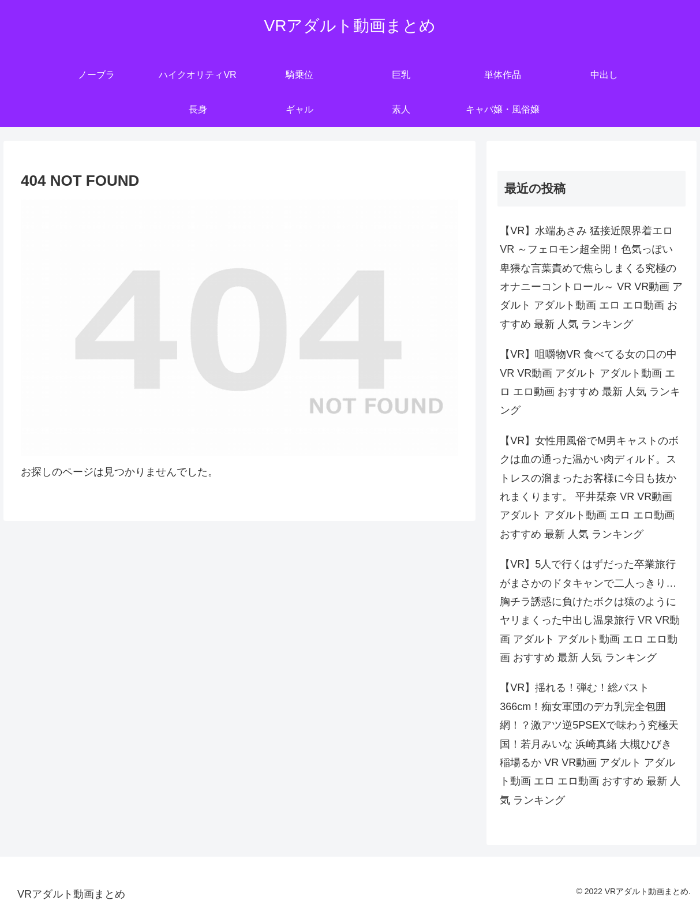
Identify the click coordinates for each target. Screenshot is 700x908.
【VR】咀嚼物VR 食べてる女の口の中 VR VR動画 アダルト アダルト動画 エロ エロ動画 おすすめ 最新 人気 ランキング (590, 382)
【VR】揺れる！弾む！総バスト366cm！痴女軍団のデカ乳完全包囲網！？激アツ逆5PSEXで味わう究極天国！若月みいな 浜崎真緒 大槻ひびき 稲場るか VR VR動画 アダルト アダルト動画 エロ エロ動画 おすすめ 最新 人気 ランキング (590, 743)
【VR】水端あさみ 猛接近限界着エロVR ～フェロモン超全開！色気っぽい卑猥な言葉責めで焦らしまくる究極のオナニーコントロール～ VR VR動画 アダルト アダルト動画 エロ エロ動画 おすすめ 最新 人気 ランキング (591, 277)
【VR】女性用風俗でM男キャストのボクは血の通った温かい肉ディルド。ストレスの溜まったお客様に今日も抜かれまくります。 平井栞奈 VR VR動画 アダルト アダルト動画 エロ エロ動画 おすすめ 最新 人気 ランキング (589, 487)
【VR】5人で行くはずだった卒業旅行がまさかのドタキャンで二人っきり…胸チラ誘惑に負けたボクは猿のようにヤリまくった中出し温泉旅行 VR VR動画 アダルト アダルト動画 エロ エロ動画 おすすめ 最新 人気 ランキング (590, 610)
